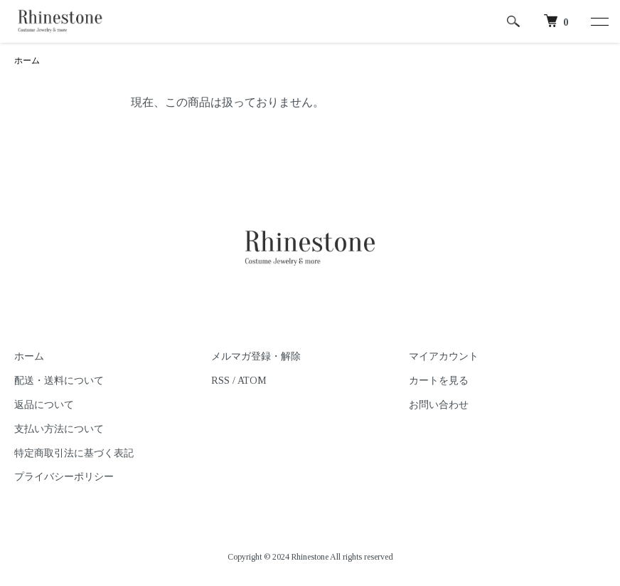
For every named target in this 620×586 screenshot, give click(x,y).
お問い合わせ (439, 404)
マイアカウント (444, 356)
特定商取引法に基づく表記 (74, 453)
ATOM (252, 380)
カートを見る (439, 380)
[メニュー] (598, 21)
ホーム (27, 61)
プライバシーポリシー (64, 476)
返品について (44, 404)
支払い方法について (59, 429)
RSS (220, 380)
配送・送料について (59, 380)
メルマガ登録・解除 (256, 356)
